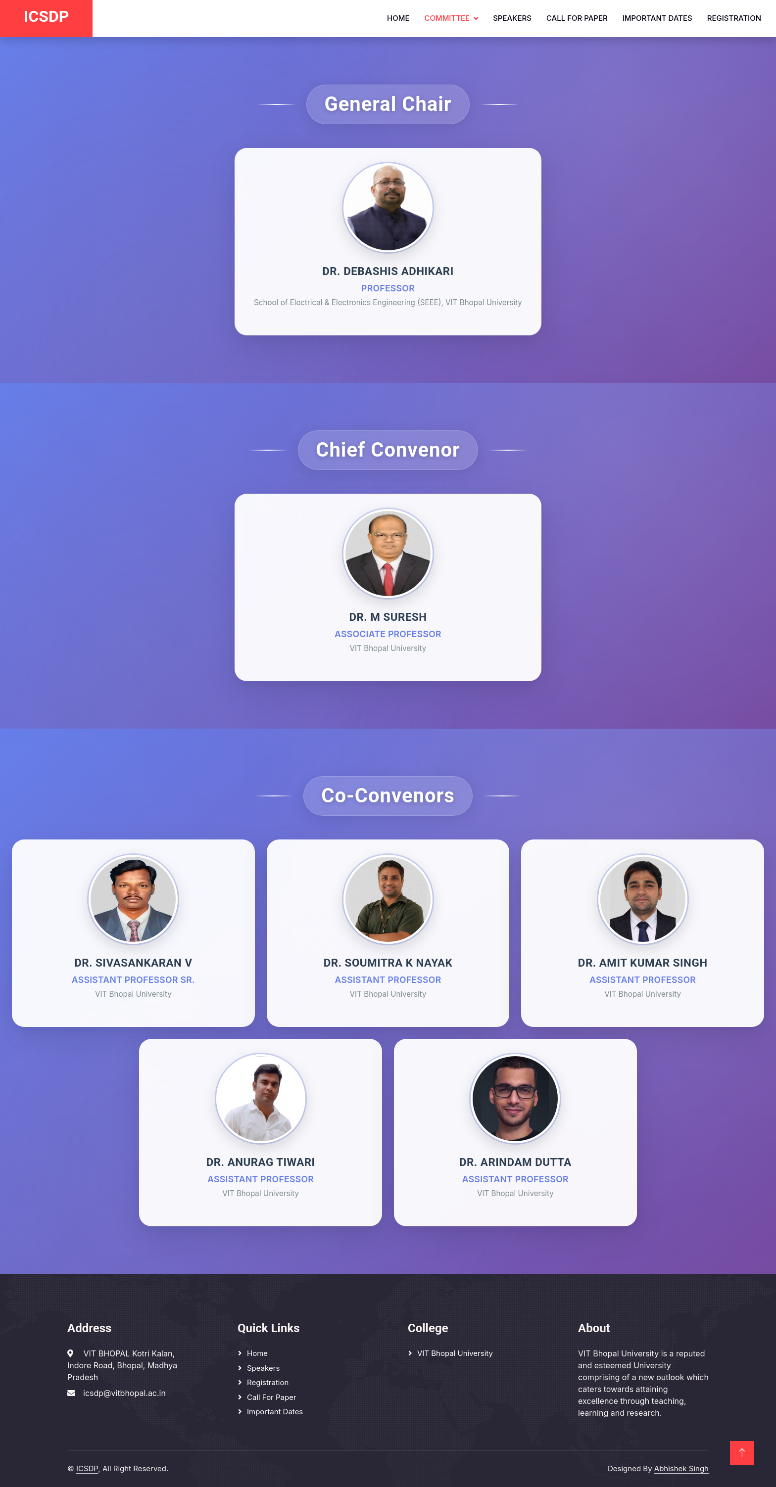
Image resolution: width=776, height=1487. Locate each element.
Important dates (657, 18)
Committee (447, 18)
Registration (734, 18)
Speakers (512, 18)
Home (398, 18)
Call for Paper (577, 18)
